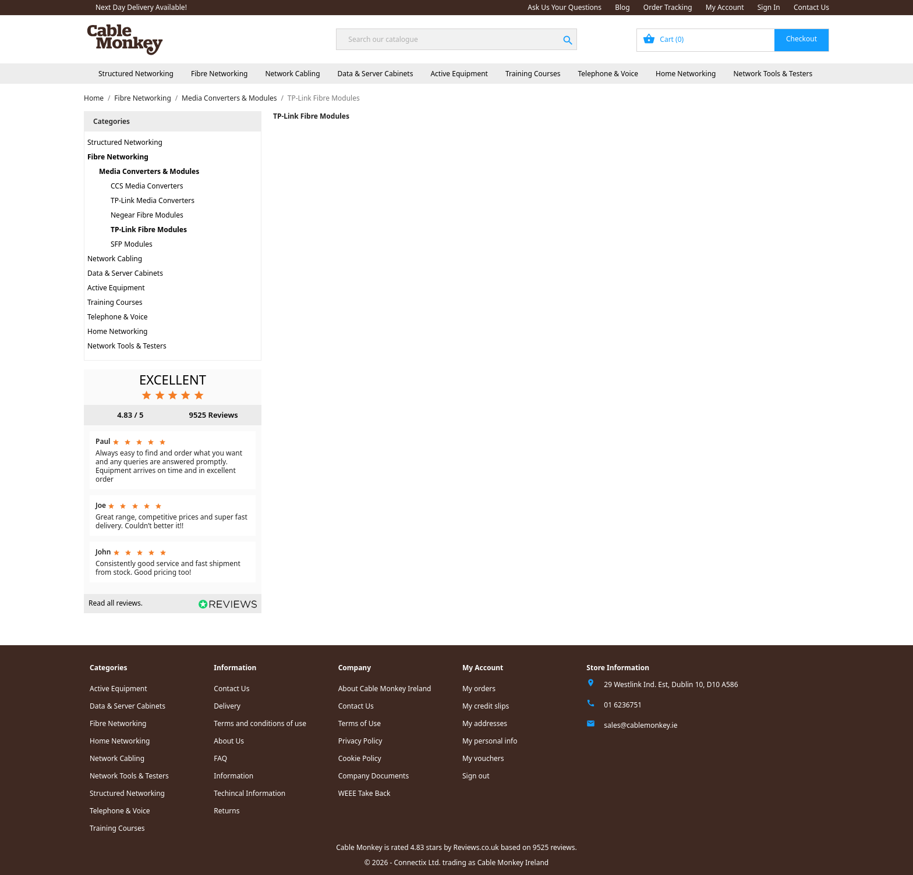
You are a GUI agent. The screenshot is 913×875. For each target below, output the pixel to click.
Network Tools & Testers (773, 74)
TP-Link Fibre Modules (149, 229)
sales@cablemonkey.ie (640, 725)
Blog (622, 7)
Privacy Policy (360, 741)
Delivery (227, 706)
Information (233, 776)
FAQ (220, 758)
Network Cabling (292, 74)
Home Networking (686, 74)
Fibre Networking (219, 74)
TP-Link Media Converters (152, 200)
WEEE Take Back (364, 793)
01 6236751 (623, 705)
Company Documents (373, 776)
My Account (725, 7)
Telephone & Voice (608, 74)
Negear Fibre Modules (147, 215)
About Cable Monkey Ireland (384, 688)
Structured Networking (136, 74)
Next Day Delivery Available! (141, 7)
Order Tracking (667, 7)
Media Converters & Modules (149, 171)
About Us (229, 741)
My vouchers (483, 758)
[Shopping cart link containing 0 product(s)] (732, 40)
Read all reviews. (116, 603)
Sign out (476, 776)
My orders (479, 688)
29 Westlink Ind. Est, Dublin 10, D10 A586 (671, 684)
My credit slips (485, 706)
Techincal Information (249, 793)
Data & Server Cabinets (375, 74)
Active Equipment (459, 74)
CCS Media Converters (147, 186)
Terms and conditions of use (260, 723)
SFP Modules (132, 244)
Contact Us (811, 7)
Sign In (769, 7)
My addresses (484, 723)
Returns (226, 811)
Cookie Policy (359, 758)
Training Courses (533, 74)
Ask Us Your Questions (564, 7)
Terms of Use (359, 723)
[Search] (456, 39)
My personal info (490, 741)
